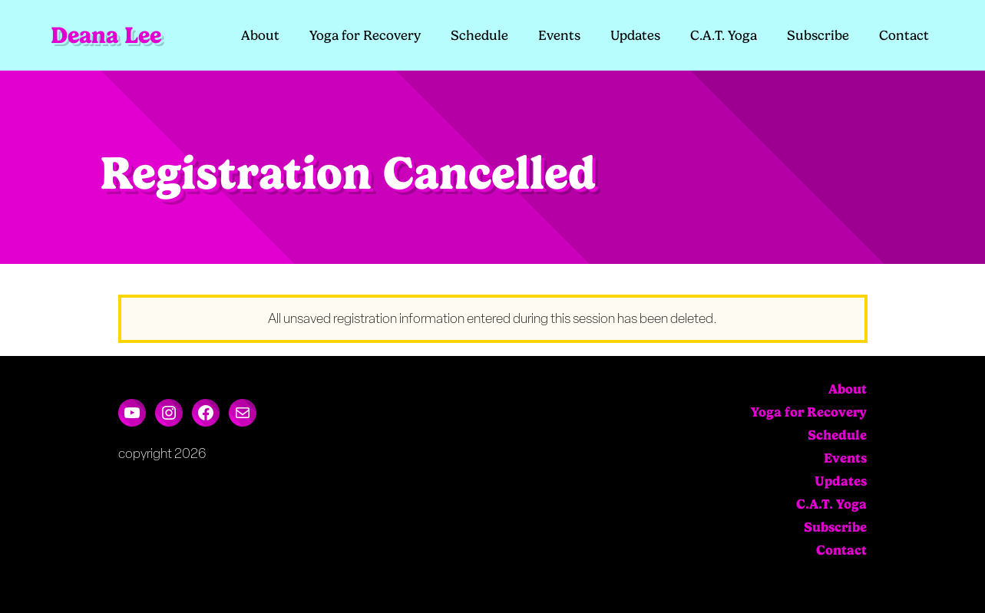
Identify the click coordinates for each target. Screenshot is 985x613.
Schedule (479, 35)
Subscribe (818, 35)
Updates (635, 35)
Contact (904, 35)
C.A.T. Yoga (723, 35)
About (260, 35)
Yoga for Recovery (365, 35)
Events (559, 35)
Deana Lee (106, 34)
